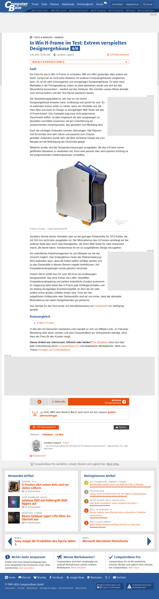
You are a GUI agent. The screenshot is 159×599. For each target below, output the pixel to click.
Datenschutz (81, 588)
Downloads (68, 4)
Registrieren (132, 4)
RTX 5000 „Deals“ (40, 10)
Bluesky (41, 577)
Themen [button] (54, 4)
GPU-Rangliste (99, 10)
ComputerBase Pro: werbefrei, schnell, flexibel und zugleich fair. (74, 464)
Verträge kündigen (48, 588)
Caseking (100, 306)
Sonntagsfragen (146, 10)
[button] (148, 4)
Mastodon (96, 577)
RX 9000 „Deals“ (60, 10)
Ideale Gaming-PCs (79, 10)
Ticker (35, 4)
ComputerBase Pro (68, 346)
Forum (99, 4)
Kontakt (21, 588)
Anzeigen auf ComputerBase (54, 349)
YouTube (121, 577)
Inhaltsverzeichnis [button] (48, 62)
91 (31, 522)
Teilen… (122, 427)
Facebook (57, 577)
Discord (26, 577)
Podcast (131, 10)
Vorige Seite (37, 401)
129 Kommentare (113, 402)
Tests (44, 4)
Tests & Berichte (43, 37)
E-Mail (66, 442)
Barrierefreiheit (66, 588)
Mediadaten (32, 588)
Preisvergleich (85, 4)
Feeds (12, 577)
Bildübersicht (38, 455)
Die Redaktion (100, 342)
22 (31, 507)
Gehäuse (59, 37)
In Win (59, 434)
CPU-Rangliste (116, 10)
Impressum (10, 588)
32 (31, 491)
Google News (77, 577)
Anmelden (117, 4)
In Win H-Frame (45, 323)
